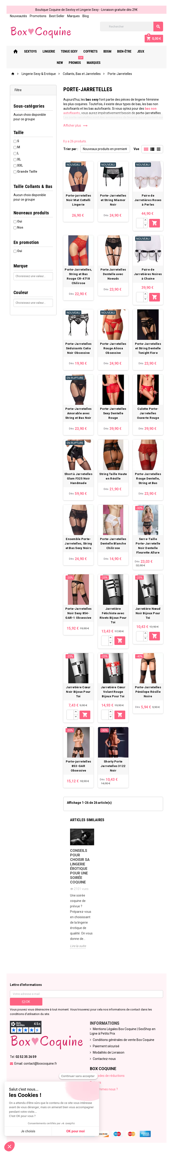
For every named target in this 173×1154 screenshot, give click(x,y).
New (155, 51)
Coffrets (92, 51)
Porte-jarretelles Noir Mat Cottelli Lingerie (78, 200)
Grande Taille (27, 171)
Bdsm (109, 51)
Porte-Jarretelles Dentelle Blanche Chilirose (113, 543)
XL (19, 159)
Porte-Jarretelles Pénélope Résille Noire (148, 692)
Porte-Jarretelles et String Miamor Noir (113, 200)
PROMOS (78, 61)
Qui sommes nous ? (104, 1089)
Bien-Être (126, 51)
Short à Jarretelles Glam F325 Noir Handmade (78, 478)
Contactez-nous (104, 1059)
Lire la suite (78, 946)
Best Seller (56, 16)
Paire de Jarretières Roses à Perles (148, 200)
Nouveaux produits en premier (104, 149)
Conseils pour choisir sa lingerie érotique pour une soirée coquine (80, 866)
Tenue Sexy (71, 51)
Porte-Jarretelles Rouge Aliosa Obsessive (113, 348)
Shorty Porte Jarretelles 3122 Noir (113, 766)
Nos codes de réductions (107, 1076)
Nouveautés (18, 16)
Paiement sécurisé (106, 1046)
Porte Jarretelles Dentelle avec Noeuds (113, 274)
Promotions (38, 16)
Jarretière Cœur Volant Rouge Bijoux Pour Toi (113, 692)
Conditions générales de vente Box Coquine (123, 1040)
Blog (85, 16)
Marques (73, 16)
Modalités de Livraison (108, 1052)
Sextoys (32, 51)
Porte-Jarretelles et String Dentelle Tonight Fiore (148, 348)
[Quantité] (139, 223)
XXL (20, 165)
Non (20, 227)
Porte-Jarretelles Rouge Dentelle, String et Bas (148, 478)
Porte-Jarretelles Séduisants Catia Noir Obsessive (78, 348)
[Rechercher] (131, 26)
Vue (136, 149)
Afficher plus (75, 125)
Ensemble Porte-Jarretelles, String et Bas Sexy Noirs (78, 543)
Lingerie (51, 51)
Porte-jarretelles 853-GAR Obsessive (78, 766)
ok (26, 1001)
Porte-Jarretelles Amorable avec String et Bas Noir (78, 413)
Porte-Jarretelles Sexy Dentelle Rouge (113, 413)
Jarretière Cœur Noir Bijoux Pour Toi (78, 692)
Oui (19, 221)
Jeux (142, 51)
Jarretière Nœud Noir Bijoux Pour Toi (148, 613)
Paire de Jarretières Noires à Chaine (148, 274)
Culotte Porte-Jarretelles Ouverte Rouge (148, 413)
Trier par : (70, 149)
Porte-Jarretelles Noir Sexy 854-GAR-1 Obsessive (78, 613)
